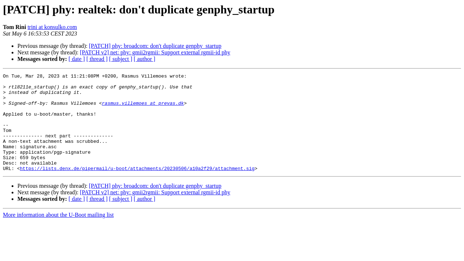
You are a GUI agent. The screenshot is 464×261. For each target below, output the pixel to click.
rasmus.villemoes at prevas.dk (143, 109)
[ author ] (145, 59)
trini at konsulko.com (52, 27)
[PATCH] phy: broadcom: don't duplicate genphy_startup (155, 46)
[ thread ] (97, 59)
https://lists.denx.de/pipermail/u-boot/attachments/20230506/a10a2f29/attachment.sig (137, 188)
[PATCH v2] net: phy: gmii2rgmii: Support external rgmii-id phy (155, 52)
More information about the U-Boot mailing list (58, 234)
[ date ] (77, 59)
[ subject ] (120, 59)
